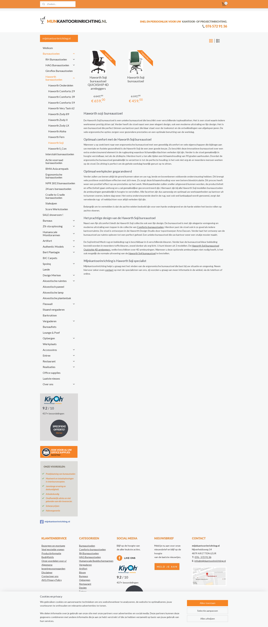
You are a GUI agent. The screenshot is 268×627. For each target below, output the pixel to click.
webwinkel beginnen (145, 621)
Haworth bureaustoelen (60, 78)
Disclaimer (47, 572)
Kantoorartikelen (88, 603)
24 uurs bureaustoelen (58, 188)
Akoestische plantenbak (57, 298)
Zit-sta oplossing (59, 226)
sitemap (126, 621)
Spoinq (59, 263)
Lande (46, 269)
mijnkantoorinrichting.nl (55, 522)
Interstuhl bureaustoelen (59, 154)
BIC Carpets (50, 258)
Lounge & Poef (51, 332)
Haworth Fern (56, 136)
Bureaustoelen (59, 53)
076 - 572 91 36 (203, 557)
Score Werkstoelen (56, 209)
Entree (59, 355)
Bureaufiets (49, 326)
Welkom (48, 48)
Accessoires (59, 349)
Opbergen (59, 338)
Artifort (59, 240)
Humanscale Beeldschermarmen (96, 560)
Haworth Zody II (58, 119)
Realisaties (59, 366)
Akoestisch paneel (53, 286)
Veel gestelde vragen (53, 549)
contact (109, 269)
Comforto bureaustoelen (150, 227)
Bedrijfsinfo (48, 557)
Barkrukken (50, 315)
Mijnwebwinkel (172, 621)
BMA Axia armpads (57, 168)
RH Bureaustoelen (60, 59)
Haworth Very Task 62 (61, 108)
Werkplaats (50, 344)
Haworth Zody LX (58, 125)
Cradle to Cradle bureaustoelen (55, 196)
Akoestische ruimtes (59, 280)
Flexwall (59, 303)
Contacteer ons (50, 576)
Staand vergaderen (54, 309)
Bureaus (59, 220)
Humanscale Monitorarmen (59, 233)
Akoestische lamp (53, 292)
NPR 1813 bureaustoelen (60, 183)
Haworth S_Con (57, 148)
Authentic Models (59, 246)
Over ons (59, 384)
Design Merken (59, 275)
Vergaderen (59, 321)
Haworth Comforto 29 (61, 91)
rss (132, 621)
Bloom (82, 572)
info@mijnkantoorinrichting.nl (210, 560)
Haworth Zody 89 (58, 114)
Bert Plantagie (59, 252)
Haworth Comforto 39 (61, 96)
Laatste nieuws (51, 378)
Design (83, 587)
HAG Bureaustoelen (60, 65)
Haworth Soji (56, 142)
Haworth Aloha (57, 131)
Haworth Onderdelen (60, 85)
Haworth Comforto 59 (61, 102)
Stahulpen (51, 203)
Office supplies (52, 372)
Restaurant (59, 361)
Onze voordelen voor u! (54, 560)
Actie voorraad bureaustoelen (54, 161)
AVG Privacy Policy (52, 580)
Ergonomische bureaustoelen (53, 176)
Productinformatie (51, 553)
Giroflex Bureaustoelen (59, 70)
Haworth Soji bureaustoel (135, 79)
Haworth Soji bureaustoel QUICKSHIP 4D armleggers (98, 83)
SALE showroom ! (53, 214)
